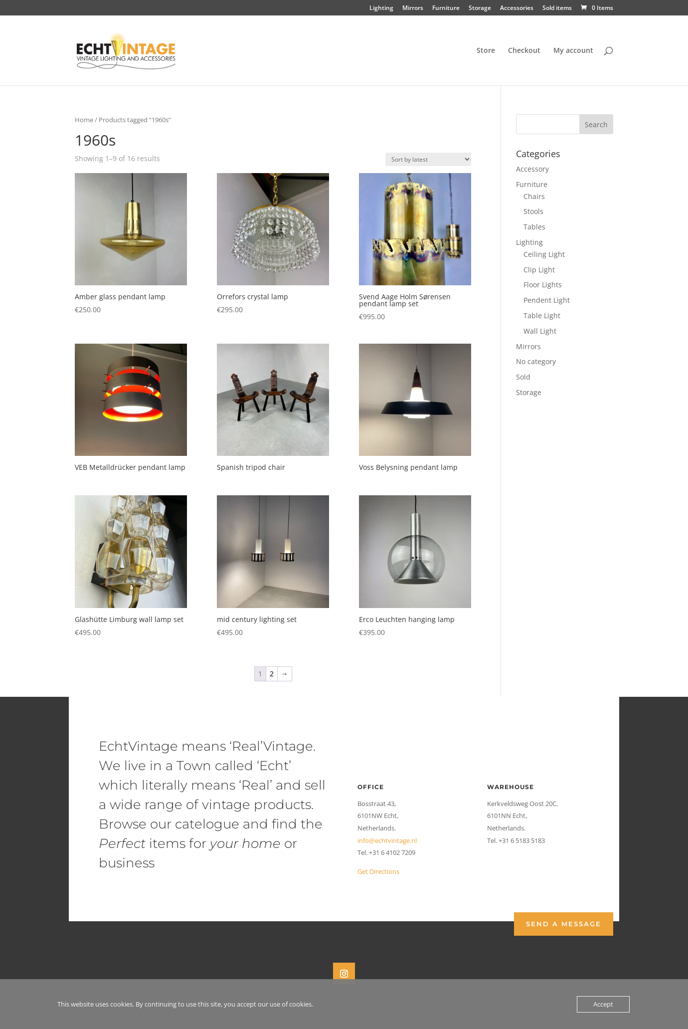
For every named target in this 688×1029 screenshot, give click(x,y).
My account (573, 51)
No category (536, 361)
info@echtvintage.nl (387, 840)
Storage (480, 8)
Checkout (524, 51)
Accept (603, 1004)
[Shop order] (428, 159)
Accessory (532, 169)
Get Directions (378, 871)
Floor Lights (542, 284)
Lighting (381, 8)
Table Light (541, 315)
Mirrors (412, 8)
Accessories (516, 8)
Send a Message (563, 924)
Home (84, 119)
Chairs (534, 196)
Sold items (557, 8)
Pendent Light (546, 300)
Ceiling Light (544, 254)
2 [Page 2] (272, 673)
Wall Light (539, 331)
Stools (533, 211)
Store (486, 51)
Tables (534, 226)
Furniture (446, 8)
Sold (523, 377)
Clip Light (539, 269)
